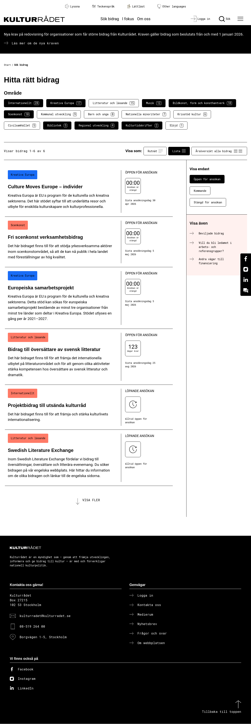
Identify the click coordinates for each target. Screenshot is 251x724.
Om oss (143, 18)
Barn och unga (101, 114)
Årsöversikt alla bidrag (219, 151)
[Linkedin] (245, 280)
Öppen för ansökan (207, 179)
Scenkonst (19, 114)
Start (7, 64)
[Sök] (225, 19)
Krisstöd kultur (192, 114)
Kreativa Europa (65, 103)
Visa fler (91, 500)
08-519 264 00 (32, 627)
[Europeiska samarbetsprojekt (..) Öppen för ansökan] (89, 298)
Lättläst (136, 6)
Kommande (200, 191)
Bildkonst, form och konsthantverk (202, 103)
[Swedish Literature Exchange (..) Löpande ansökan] (89, 458)
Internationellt (23, 103)
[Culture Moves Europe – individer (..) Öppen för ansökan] (89, 191)
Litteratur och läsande (114, 103)
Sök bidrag (110, 18)
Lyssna (72, 6)
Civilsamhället (22, 125)
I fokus (128, 18)
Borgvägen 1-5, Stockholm (43, 637)
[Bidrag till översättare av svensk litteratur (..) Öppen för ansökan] (89, 357)
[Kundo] (245, 290)
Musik (153, 103)
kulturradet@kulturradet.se (45, 616)
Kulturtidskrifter (142, 125)
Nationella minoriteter (146, 114)
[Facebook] (245, 258)
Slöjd (176, 125)
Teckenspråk (103, 6)
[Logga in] (200, 19)
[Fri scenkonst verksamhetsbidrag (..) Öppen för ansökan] (89, 242)
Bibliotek (57, 125)
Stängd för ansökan (208, 202)
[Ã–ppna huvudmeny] (241, 19)
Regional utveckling (96, 125)
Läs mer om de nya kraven (35, 43)
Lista (179, 151)
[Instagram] (245, 269)
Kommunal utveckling (59, 114)
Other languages (171, 6)
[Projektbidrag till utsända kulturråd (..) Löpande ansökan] (89, 407)
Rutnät (155, 151)
